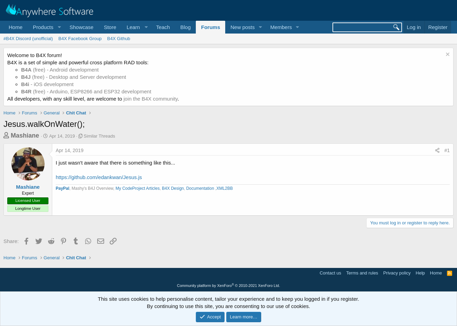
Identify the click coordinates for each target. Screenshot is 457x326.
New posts (242, 27)
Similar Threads (99, 136)
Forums (210, 27)
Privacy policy (397, 273)
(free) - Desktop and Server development (73, 77)
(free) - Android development (60, 70)
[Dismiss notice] (447, 55)
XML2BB (225, 188)
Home (15, 27)
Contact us (330, 273)
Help (420, 273)
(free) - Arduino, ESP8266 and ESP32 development (86, 91)
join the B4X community (150, 99)
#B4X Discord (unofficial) (28, 38)
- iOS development (47, 84)
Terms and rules (362, 273)
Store (110, 27)
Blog (185, 27)
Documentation (200, 188)
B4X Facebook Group (80, 38)
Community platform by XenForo (228, 285)
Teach (163, 27)
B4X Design (173, 188)
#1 (447, 150)
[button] (46, 27)
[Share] (437, 150)
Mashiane (25, 135)
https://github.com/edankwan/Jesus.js (99, 177)
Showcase (81, 27)
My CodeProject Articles (137, 188)
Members (281, 27)
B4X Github (118, 38)
